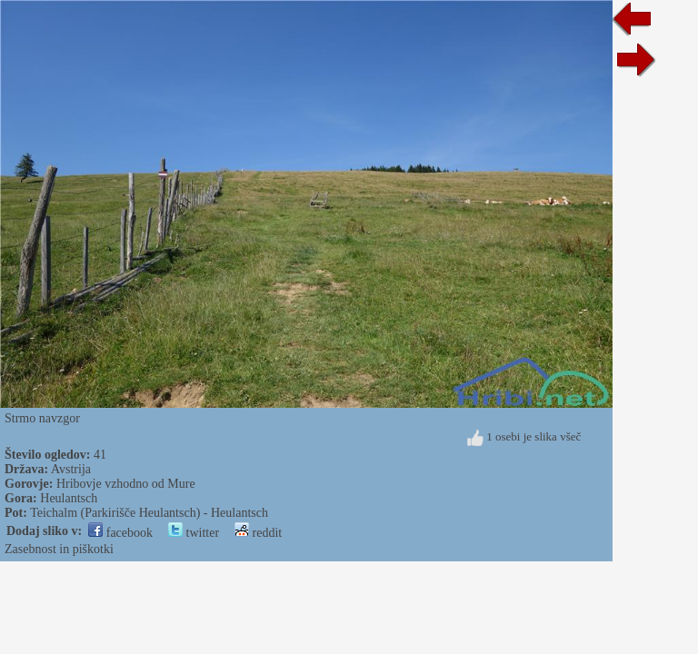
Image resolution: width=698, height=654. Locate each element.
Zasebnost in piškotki (59, 549)
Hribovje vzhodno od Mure (125, 483)
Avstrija (71, 469)
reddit (258, 533)
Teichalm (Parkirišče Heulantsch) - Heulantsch (149, 513)
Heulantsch (68, 498)
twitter (193, 533)
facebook (120, 533)
